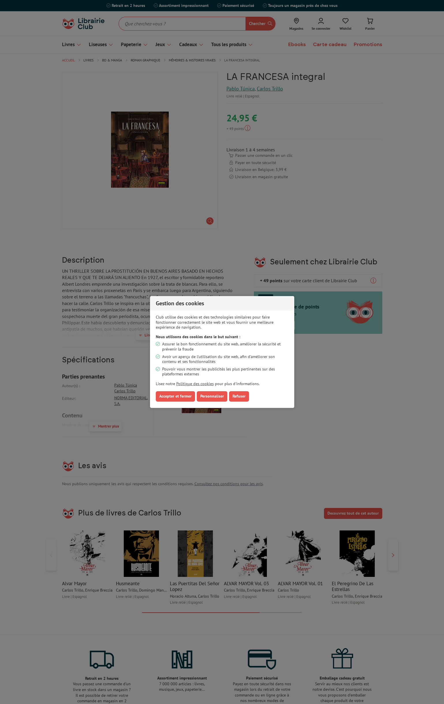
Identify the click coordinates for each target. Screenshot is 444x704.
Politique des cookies (195, 383)
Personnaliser (212, 396)
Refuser (239, 396)
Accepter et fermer (175, 396)
